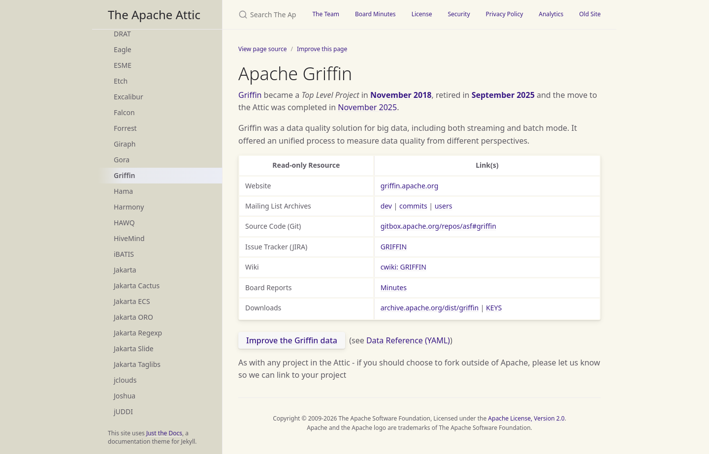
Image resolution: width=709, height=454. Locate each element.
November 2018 (401, 95)
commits (413, 206)
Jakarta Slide (134, 348)
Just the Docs (164, 433)
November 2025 (367, 107)
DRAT (122, 33)
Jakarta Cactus (137, 285)
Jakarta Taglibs (137, 364)
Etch (121, 81)
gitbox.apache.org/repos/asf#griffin (438, 226)
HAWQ (124, 222)
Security (459, 14)
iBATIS (124, 254)
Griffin (124, 175)
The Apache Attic (154, 14)
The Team (325, 14)
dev (386, 206)
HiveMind (129, 238)
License (422, 14)
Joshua (124, 395)
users (443, 206)
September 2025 (503, 95)
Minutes (394, 287)
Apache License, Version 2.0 (526, 418)
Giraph (124, 144)
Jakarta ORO (133, 317)
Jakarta (125, 269)
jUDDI (123, 411)
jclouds (125, 380)
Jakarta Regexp (138, 332)
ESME (122, 65)
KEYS (494, 307)
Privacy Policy (504, 14)
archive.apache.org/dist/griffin (430, 307)
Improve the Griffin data (291, 340)
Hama (123, 191)
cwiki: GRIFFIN (403, 267)
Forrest (125, 128)
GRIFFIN (394, 246)
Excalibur (128, 96)
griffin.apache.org (410, 185)
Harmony (129, 207)
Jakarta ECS (132, 301)
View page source (262, 49)
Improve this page (322, 49)
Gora (121, 159)
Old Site (590, 14)
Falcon (124, 112)
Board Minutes (375, 14)
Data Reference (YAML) (408, 340)
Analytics (551, 14)
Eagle (122, 49)
